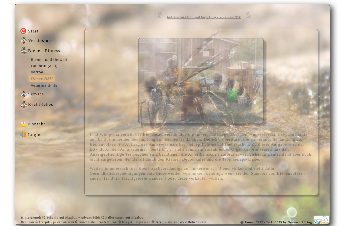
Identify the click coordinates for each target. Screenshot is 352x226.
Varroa (37, 72)
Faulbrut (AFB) (44, 65)
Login (34, 134)
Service (36, 94)
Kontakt (36, 124)
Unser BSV (42, 78)
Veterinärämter (45, 85)
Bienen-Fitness (44, 50)
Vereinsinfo (40, 40)
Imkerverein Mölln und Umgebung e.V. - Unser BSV (204, 16)
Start (33, 31)
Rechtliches (40, 104)
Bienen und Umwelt (49, 59)
